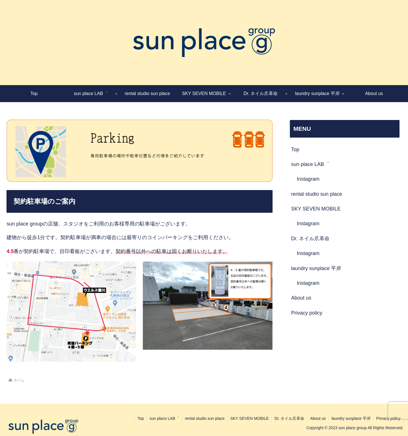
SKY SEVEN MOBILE (316, 209)
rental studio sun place (316, 194)
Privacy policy (306, 313)
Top (295, 149)
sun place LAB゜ (310, 164)
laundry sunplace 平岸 (316, 268)
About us (301, 298)
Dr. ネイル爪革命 (310, 238)
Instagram (308, 179)
